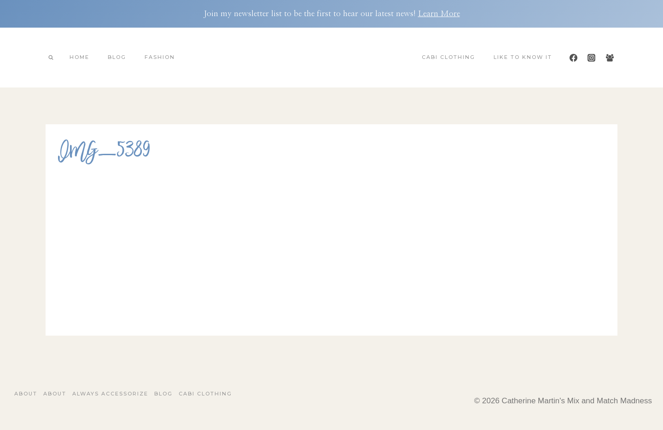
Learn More (439, 13)
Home (79, 57)
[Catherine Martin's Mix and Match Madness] (331, 58)
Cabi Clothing (448, 57)
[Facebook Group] (609, 57)
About (25, 393)
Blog (117, 57)
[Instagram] (591, 57)
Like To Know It (523, 57)
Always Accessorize (110, 393)
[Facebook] (574, 57)
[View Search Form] (51, 57)
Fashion (160, 57)
